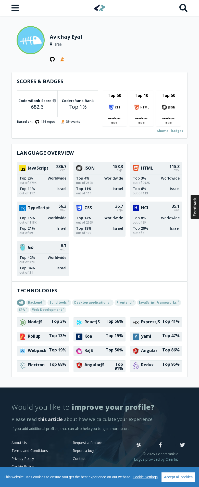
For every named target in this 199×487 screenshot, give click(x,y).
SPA (23, 309)
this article (50, 419)
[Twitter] (182, 445)
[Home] (99, 7)
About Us (19, 442)
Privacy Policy (22, 458)
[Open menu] (15, 8)
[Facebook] (160, 445)
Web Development (48, 309)
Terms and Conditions (29, 450)
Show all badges (170, 131)
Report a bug (83, 450)
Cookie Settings (145, 477)
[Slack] (139, 445)
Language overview (45, 152)
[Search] (183, 8)
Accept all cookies (178, 477)
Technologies (37, 290)
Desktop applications (92, 302)
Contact (79, 458)
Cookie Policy (22, 466)
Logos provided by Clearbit (156, 459)
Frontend (125, 302)
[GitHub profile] (52, 59)
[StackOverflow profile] (62, 59)
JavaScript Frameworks (159, 302)
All (21, 302)
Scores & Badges (40, 81)
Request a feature (87, 442)
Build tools (59, 302)
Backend (36, 302)
